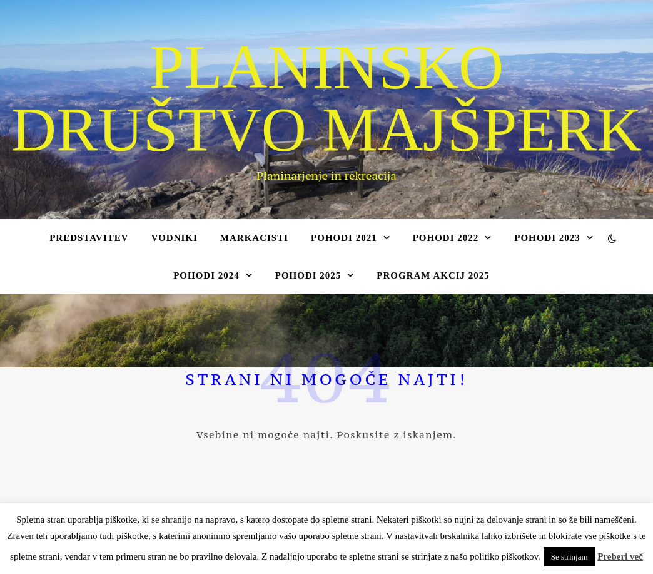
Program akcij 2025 (433, 275)
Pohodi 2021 (344, 238)
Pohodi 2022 (446, 238)
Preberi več (620, 556)
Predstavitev (88, 238)
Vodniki (174, 238)
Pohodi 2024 (206, 275)
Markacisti (254, 238)
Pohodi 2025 (308, 275)
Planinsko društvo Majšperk (326, 98)
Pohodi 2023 (547, 238)
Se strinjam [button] (569, 556)
